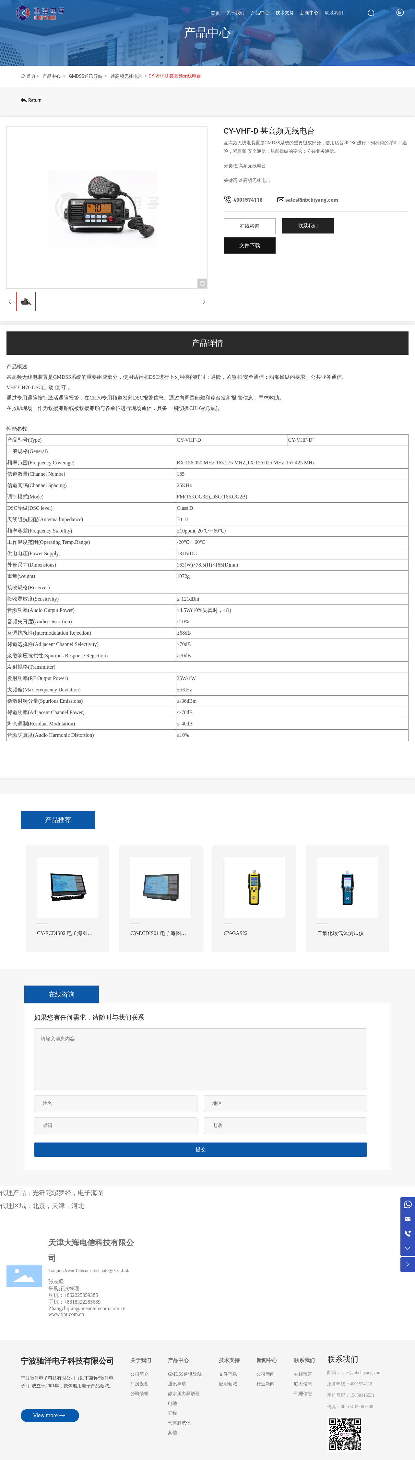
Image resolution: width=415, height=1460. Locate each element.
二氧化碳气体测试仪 (340, 933)
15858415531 (362, 1395)
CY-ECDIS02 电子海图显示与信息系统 (67, 935)
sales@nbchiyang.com (311, 200)
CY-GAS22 (236, 933)
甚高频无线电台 (126, 76)
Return (31, 100)
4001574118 (248, 200)
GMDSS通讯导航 (85, 76)
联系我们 (342, 1359)
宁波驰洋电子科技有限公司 (67, 1361)
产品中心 (51, 76)
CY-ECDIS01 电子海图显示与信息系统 (160, 935)
